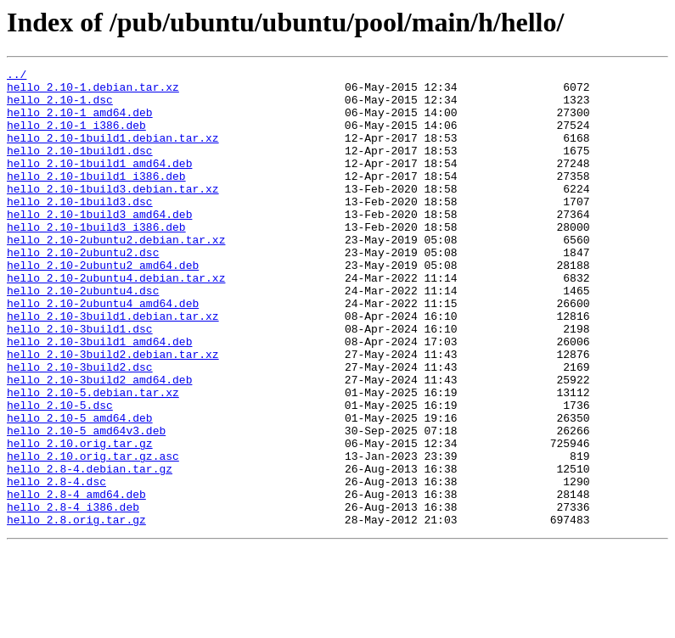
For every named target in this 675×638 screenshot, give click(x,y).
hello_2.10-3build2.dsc (80, 427)
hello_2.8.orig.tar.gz (76, 610)
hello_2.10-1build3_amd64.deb (99, 244)
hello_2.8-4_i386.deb (73, 595)
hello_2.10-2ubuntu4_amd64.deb (103, 351)
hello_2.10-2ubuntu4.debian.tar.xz (116, 320)
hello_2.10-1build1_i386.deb (96, 198)
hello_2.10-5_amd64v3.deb (86, 504)
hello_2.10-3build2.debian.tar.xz (113, 412)
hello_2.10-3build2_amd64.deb (99, 443)
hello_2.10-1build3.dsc (80, 229)
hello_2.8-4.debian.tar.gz (89, 549)
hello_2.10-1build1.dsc (80, 168)
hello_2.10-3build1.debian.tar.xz (113, 366)
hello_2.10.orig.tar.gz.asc (93, 534)
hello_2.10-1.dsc (60, 107)
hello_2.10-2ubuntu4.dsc (83, 336)
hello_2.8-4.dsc (56, 565)
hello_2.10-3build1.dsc (80, 381)
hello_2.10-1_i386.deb (76, 137)
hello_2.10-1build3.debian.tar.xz (113, 213)
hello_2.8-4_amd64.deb (76, 580)
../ (16, 76)
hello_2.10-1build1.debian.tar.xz (113, 152)
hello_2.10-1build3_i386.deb (96, 259)
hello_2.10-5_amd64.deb (80, 488)
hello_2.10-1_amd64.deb (80, 122)
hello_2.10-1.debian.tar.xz (93, 91)
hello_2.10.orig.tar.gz (80, 519)
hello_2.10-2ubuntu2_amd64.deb (103, 305)
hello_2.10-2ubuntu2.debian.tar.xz (116, 275)
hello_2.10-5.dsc (60, 473)
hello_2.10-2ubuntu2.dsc (83, 290)
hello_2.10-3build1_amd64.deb (99, 397)
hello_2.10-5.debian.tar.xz (93, 458)
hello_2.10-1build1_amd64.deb (99, 183)
